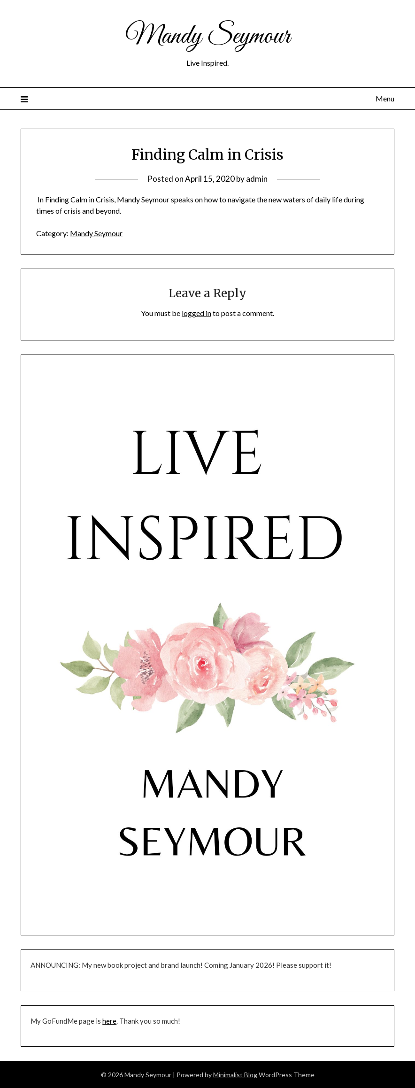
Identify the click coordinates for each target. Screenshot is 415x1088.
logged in (196, 313)
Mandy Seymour (207, 37)
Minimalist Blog (235, 1075)
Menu (385, 98)
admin (257, 179)
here (109, 1021)
